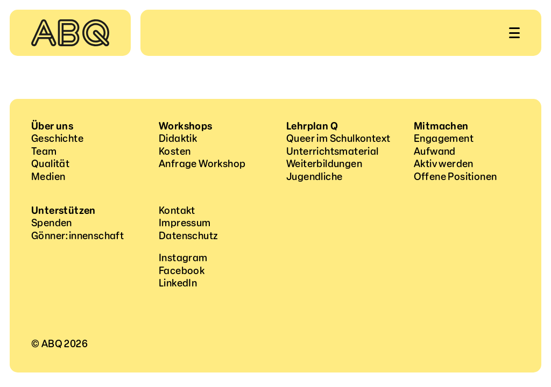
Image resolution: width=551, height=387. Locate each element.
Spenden (51, 223)
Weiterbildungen (324, 164)
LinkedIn (178, 283)
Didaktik (178, 139)
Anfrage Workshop (202, 164)
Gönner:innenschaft (77, 236)
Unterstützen (63, 211)
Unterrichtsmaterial (332, 151)
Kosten (174, 151)
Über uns (52, 126)
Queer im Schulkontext (338, 139)
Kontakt (177, 211)
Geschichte (57, 139)
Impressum (185, 223)
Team (44, 151)
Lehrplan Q (312, 126)
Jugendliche (314, 177)
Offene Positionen (455, 177)
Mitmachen (441, 126)
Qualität (50, 164)
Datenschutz (188, 236)
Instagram (183, 258)
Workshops (186, 126)
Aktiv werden (444, 164)
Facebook (181, 271)
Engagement (444, 139)
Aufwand (435, 151)
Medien (48, 177)
